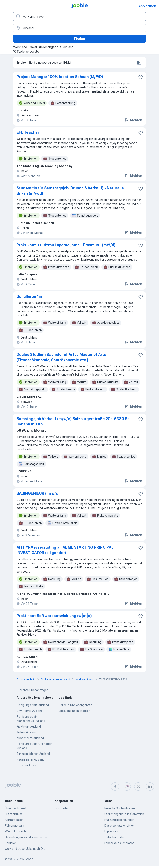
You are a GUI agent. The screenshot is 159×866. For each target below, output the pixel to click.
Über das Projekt (15, 808)
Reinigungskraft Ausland (33, 705)
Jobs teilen (62, 808)
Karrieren (11, 843)
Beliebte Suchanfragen (36, 690)
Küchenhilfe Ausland (30, 738)
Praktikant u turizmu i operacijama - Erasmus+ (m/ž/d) (66, 245)
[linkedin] (150, 786)
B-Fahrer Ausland (28, 765)
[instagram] (127, 786)
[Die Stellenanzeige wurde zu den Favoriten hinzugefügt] (140, 77)
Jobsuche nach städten (74, 710)
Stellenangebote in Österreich (124, 814)
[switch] (139, 63)
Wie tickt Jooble (15, 831)
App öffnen (147, 6)
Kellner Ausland (27, 732)
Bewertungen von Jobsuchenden (27, 837)
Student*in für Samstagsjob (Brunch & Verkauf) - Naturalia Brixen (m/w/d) (70, 191)
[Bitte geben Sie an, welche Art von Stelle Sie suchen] (79, 16)
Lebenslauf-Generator (119, 843)
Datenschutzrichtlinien (119, 825)
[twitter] (138, 786)
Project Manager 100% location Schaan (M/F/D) (60, 77)
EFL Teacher (28, 132)
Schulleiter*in (29, 296)
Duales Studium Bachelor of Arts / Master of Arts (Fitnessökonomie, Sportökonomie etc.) (61, 357)
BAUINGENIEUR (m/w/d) (38, 493)
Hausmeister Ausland (31, 759)
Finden (79, 39)
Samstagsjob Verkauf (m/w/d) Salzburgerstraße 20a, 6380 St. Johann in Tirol (73, 421)
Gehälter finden (114, 837)
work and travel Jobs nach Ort (25, 848)
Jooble (29, 859)
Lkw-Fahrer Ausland (30, 710)
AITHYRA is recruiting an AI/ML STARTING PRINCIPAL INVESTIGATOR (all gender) (65, 550)
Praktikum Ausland (29, 726)
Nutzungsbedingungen (119, 819)
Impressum (111, 831)
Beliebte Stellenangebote (75, 705)
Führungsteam (14, 825)
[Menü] (6, 6)
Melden (133, 120)
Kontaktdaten (14, 819)
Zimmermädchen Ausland (33, 753)
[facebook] (115, 786)
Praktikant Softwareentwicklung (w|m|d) (54, 616)
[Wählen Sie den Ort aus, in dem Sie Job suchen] (79, 28)
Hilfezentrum (13, 814)
